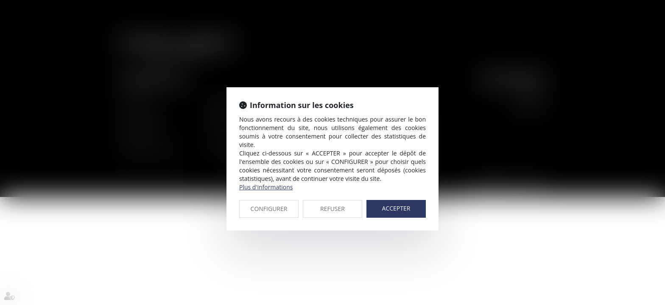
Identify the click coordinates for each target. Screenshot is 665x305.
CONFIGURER (269, 209)
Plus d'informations (266, 187)
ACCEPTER (396, 208)
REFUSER (332, 209)
